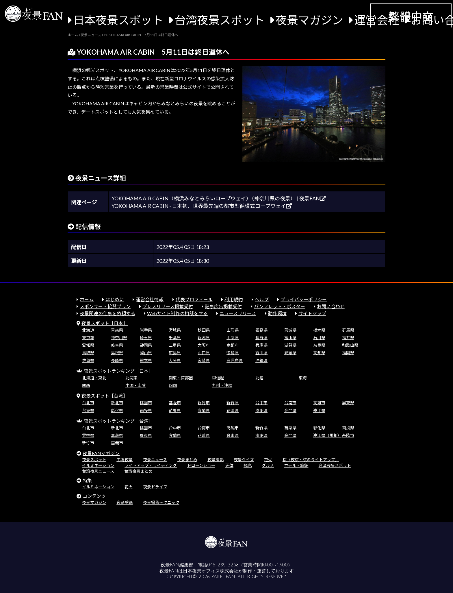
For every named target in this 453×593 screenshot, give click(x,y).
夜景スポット (94, 459)
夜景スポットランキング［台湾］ (118, 421)
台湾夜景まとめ (138, 471)
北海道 (88, 330)
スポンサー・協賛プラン (105, 306)
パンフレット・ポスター (279, 306)
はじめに (114, 299)
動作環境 (277, 313)
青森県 (117, 330)
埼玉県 (146, 337)
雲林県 (88, 435)
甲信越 (218, 377)
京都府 (232, 345)
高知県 (319, 352)
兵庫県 (261, 345)
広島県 (175, 352)
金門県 (290, 410)
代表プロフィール (194, 299)
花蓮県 (232, 410)
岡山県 (146, 352)
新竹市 (204, 402)
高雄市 (319, 402)
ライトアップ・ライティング (151, 465)
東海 (303, 377)
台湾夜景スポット (219, 20)
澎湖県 (261, 410)
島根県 (117, 352)
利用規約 (233, 299)
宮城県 (175, 330)
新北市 (117, 402)
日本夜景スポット (118, 20)
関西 (86, 385)
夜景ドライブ (155, 486)
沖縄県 (261, 360)
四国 (173, 385)
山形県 (232, 330)
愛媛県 (290, 352)
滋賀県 (290, 345)
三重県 (175, 345)
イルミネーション (98, 465)
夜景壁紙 (124, 502)
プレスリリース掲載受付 (167, 306)
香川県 (261, 352)
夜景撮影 (215, 459)
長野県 (261, 337)
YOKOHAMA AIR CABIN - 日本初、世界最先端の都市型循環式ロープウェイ (202, 206)
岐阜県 (117, 345)
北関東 (131, 377)
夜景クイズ (244, 459)
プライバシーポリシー (304, 299)
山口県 (204, 352)
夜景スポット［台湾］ (104, 395)
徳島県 (232, 352)
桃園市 (146, 402)
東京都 (88, 337)
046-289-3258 (223, 565)
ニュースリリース (238, 313)
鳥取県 (88, 352)
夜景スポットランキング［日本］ (118, 371)
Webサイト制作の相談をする (177, 313)
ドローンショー (201, 465)
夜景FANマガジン (101, 453)
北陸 (259, 377)
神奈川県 (119, 337)
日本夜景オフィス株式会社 (210, 571)
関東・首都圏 (181, 377)
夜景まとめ (187, 459)
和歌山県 (350, 345)
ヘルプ (262, 299)
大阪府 (204, 345)
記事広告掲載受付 (223, 306)
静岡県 (146, 345)
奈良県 (319, 345)
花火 (268, 459)
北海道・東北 (94, 377)
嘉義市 (117, 442)
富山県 (290, 337)
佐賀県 (88, 360)
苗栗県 (175, 410)
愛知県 (88, 345)
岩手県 (146, 330)
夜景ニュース (155, 459)
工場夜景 (124, 459)
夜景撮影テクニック (161, 502)
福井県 (348, 337)
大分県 (175, 360)
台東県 (88, 410)
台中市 (261, 402)
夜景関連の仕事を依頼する (107, 313)
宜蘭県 (204, 410)
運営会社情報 (150, 299)
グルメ (268, 465)
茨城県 (290, 330)
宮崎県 (204, 360)
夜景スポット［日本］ (104, 323)
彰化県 (117, 410)
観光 (248, 465)
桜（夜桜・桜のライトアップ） (311, 459)
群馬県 (348, 330)
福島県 (261, 330)
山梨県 (232, 337)
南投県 (146, 410)
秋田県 (204, 330)
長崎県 (117, 360)
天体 (229, 465)
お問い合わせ (331, 306)
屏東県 (348, 402)
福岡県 (348, 352)
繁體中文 (410, 16)
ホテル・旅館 (296, 465)
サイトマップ (312, 313)
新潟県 (204, 337)
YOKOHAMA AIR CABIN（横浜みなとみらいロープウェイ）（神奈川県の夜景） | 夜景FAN (219, 198)
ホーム (87, 299)
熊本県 (146, 360)
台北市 (88, 402)
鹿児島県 (234, 360)
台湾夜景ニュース (98, 471)
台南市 (290, 402)
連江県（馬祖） (327, 435)
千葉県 (175, 337)
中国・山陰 (135, 385)
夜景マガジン (309, 20)
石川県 (319, 337)
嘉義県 (117, 435)
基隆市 (175, 402)
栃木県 (319, 330)
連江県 (319, 410)
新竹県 (232, 402)
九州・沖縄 (222, 385)
